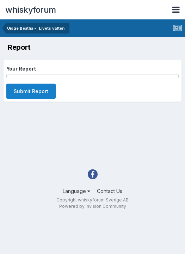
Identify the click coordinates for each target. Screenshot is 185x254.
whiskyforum (30, 10)
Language (76, 191)
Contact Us (109, 191)
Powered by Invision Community (92, 206)
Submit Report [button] (31, 91)
